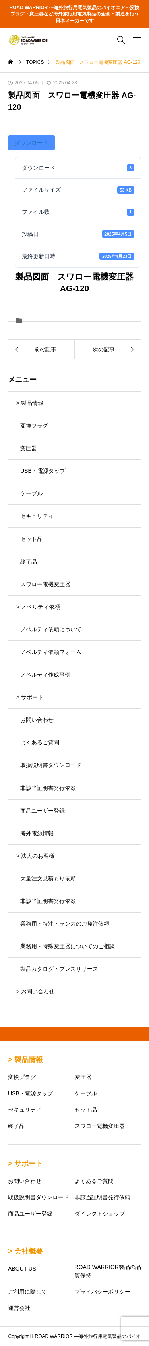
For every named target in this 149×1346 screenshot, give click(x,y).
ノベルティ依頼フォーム (50, 652)
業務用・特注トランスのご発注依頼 (64, 923)
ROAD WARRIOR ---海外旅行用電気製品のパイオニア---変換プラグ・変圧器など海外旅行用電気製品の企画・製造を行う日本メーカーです (75, 14)
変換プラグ (34, 425)
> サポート (29, 697)
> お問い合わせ (35, 991)
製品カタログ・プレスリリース (59, 969)
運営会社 (19, 1308)
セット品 (31, 539)
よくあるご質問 (39, 742)
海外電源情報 (37, 833)
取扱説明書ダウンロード (50, 765)
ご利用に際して (27, 1291)
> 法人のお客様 (35, 856)
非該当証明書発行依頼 (48, 788)
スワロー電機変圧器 (45, 584)
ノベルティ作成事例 (45, 674)
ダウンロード (31, 143)
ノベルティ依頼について (50, 629)
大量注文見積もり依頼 (48, 878)
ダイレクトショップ (100, 1213)
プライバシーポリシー (102, 1291)
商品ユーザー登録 (42, 810)
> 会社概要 (25, 1251)
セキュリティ (37, 516)
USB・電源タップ (42, 471)
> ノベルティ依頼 (38, 607)
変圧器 (28, 448)
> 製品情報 (29, 403)
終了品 (28, 561)
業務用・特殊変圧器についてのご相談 (67, 946)
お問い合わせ (37, 720)
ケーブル (31, 493)
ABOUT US (22, 1268)
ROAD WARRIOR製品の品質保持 (108, 1271)
